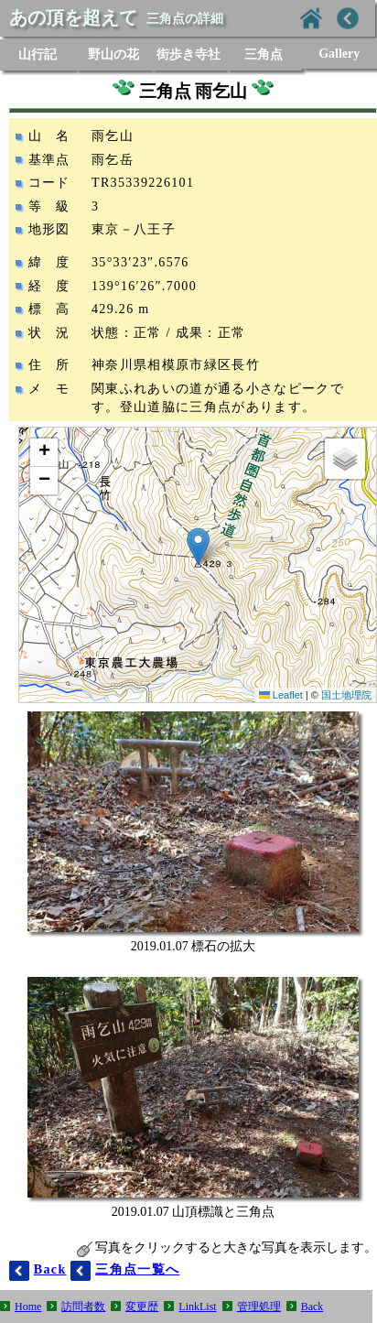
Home (28, 1306)
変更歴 (141, 1306)
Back (312, 1306)
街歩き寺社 (188, 54)
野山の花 (113, 54)
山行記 (37, 54)
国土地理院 (346, 694)
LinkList (197, 1306)
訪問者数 (83, 1306)
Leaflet (281, 694)
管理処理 (259, 1306)
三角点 (263, 54)
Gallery (339, 53)
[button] (198, 546)
